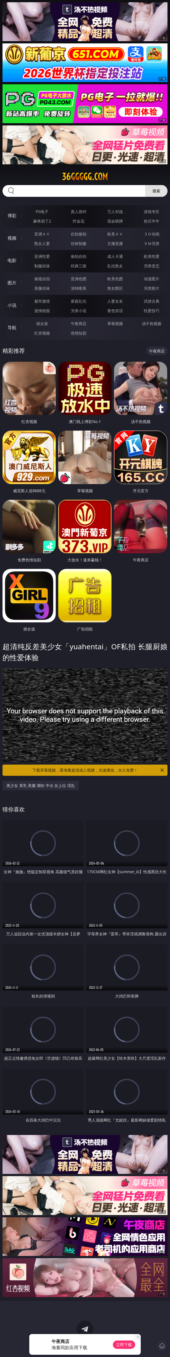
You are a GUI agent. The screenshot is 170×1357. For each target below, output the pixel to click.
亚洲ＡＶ (42, 234)
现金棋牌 (115, 221)
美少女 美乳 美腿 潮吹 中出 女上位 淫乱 (40, 785)
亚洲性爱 (42, 256)
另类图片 (151, 288)
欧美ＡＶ (115, 234)
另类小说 (78, 310)
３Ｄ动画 (151, 234)
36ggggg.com (85, 176)
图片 (12, 283)
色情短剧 (78, 333)
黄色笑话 (115, 310)
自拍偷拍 (78, 234)
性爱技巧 (151, 310)
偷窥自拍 (42, 278)
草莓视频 (115, 323)
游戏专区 (151, 211)
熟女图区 (115, 288)
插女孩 (42, 323)
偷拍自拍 (78, 256)
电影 (12, 260)
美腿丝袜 (42, 288)
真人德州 (78, 211)
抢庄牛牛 (151, 221)
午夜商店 (78, 323)
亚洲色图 (78, 278)
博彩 (12, 215)
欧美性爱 (151, 256)
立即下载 (124, 1344)
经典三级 (78, 265)
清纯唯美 (78, 288)
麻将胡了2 (42, 221)
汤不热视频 (151, 323)
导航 (12, 327)
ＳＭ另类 (151, 243)
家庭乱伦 (78, 301)
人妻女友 (115, 301)
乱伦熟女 (115, 265)
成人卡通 (115, 256)
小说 (12, 305)
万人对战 (115, 211)
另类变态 (151, 265)
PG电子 (42, 211)
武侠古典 (151, 301)
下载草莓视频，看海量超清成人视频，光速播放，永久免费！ (98, 770)
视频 (12, 238)
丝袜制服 (78, 243)
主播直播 (115, 243)
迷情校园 (42, 310)
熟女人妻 (42, 243)
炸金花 (78, 221)
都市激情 (42, 301)
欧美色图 (115, 278)
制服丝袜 (42, 265)
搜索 (156, 190)
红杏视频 (42, 333)
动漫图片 (151, 278)
